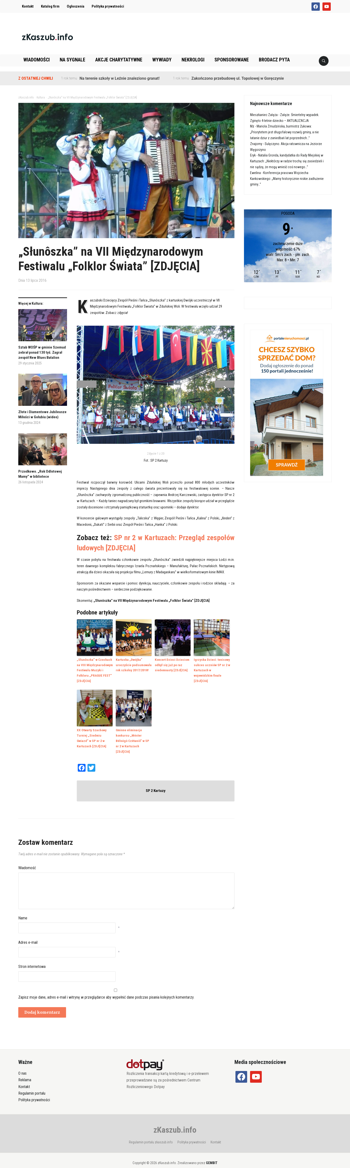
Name (22, 910)
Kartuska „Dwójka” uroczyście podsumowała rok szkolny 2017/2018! (133, 665)
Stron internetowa (32, 958)
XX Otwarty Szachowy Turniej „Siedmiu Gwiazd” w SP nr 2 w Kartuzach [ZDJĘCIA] (94, 736)
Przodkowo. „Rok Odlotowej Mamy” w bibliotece (40, 474)
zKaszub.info (175, 1122)
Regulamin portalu (31, 1085)
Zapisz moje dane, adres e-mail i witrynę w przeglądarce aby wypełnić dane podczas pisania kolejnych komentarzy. (106, 989)
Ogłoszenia (75, 6)
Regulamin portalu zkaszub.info (151, 1134)
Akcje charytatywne (118, 60)
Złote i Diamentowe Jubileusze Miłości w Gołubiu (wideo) (42, 414)
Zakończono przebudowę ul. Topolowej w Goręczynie (237, 78)
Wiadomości (36, 60)
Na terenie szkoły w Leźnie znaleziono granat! (119, 78)
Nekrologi (193, 60)
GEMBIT (211, 1155)
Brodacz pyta (274, 60)
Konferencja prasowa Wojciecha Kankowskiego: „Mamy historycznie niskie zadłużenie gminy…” (287, 178)
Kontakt (28, 6)
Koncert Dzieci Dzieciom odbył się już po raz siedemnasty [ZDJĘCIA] (172, 665)
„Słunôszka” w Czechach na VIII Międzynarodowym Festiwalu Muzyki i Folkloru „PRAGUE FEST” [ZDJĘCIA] (94, 669)
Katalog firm (50, 6)
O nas (22, 1065)
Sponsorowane (231, 60)
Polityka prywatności (108, 6)
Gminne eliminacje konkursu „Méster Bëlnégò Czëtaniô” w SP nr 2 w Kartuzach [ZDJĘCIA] (134, 736)
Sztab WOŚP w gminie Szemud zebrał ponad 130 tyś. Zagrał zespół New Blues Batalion (42, 352)
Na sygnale (72, 60)
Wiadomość (27, 860)
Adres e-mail (28, 934)
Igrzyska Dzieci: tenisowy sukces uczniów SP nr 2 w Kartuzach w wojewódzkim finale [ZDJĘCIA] (212, 667)
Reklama (24, 1072)
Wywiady (162, 60)
